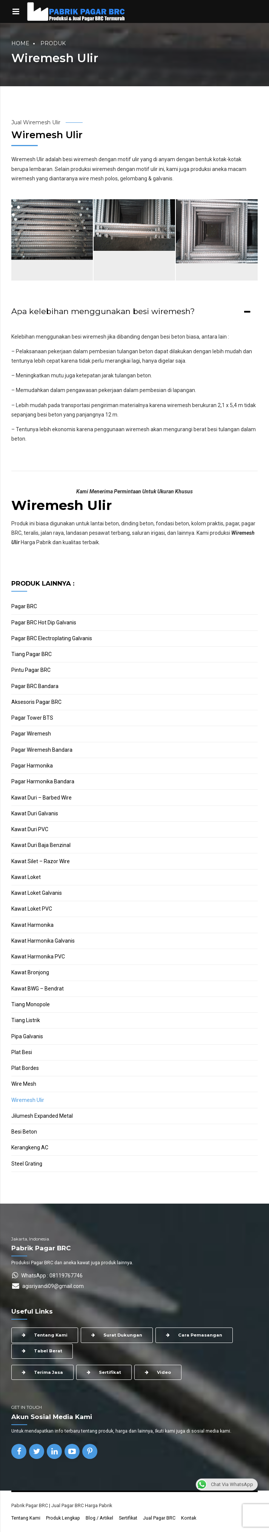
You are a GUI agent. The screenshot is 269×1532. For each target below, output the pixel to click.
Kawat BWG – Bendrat (37, 989)
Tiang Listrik (25, 1020)
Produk (53, 43)
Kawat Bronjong (30, 972)
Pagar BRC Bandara (34, 686)
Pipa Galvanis (27, 1036)
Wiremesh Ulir (27, 1100)
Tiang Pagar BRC (31, 654)
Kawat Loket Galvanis (36, 893)
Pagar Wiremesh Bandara (41, 750)
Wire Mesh (23, 1084)
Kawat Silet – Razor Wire (40, 861)
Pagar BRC (24, 606)
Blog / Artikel (99, 1518)
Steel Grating (26, 1164)
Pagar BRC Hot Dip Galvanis (43, 623)
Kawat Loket (26, 877)
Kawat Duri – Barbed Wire (41, 798)
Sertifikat (128, 1518)
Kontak (188, 1518)
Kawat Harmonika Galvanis (43, 941)
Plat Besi (21, 1052)
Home (20, 43)
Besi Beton (24, 1132)
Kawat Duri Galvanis (34, 813)
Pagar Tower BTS (32, 718)
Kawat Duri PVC (29, 829)
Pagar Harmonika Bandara (42, 781)
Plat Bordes (25, 1068)
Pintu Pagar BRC (31, 670)
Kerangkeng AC (29, 1147)
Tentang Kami (25, 1518)
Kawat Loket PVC (31, 909)
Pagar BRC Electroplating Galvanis (51, 638)
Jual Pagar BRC (159, 1518)
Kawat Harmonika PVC (38, 957)
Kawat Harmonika (32, 925)
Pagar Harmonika (32, 766)
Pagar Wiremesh (31, 734)
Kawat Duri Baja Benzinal (41, 845)
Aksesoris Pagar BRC (36, 702)
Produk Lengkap (63, 1518)
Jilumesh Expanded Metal (42, 1116)
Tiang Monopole (30, 1004)
